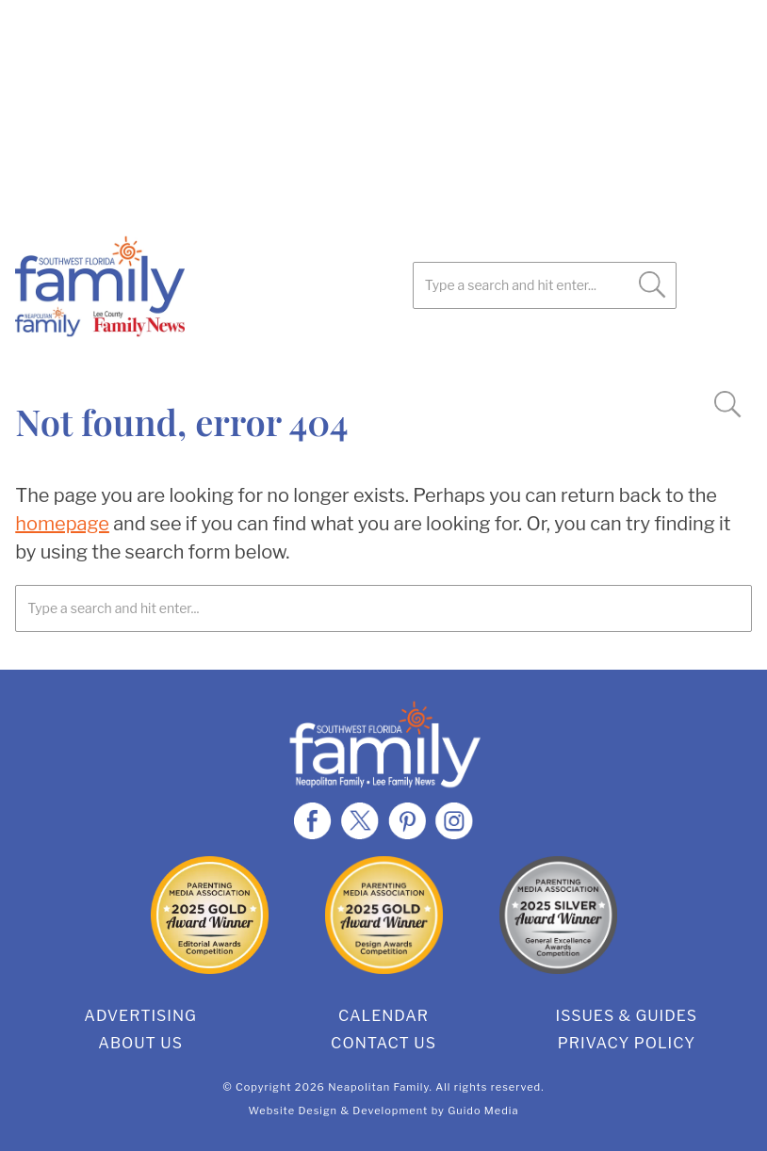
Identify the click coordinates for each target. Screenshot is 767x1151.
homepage (62, 523)
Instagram (175, 358)
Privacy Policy (626, 1043)
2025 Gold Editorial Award (210, 915)
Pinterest (128, 358)
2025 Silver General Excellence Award (558, 915)
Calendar (383, 1016)
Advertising (140, 1016)
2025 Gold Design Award (384, 915)
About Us (140, 1043)
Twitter (81, 358)
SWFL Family (194, 286)
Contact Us (383, 1043)
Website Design (293, 1110)
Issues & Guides (627, 1016)
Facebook (34, 358)
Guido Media (483, 1110)
